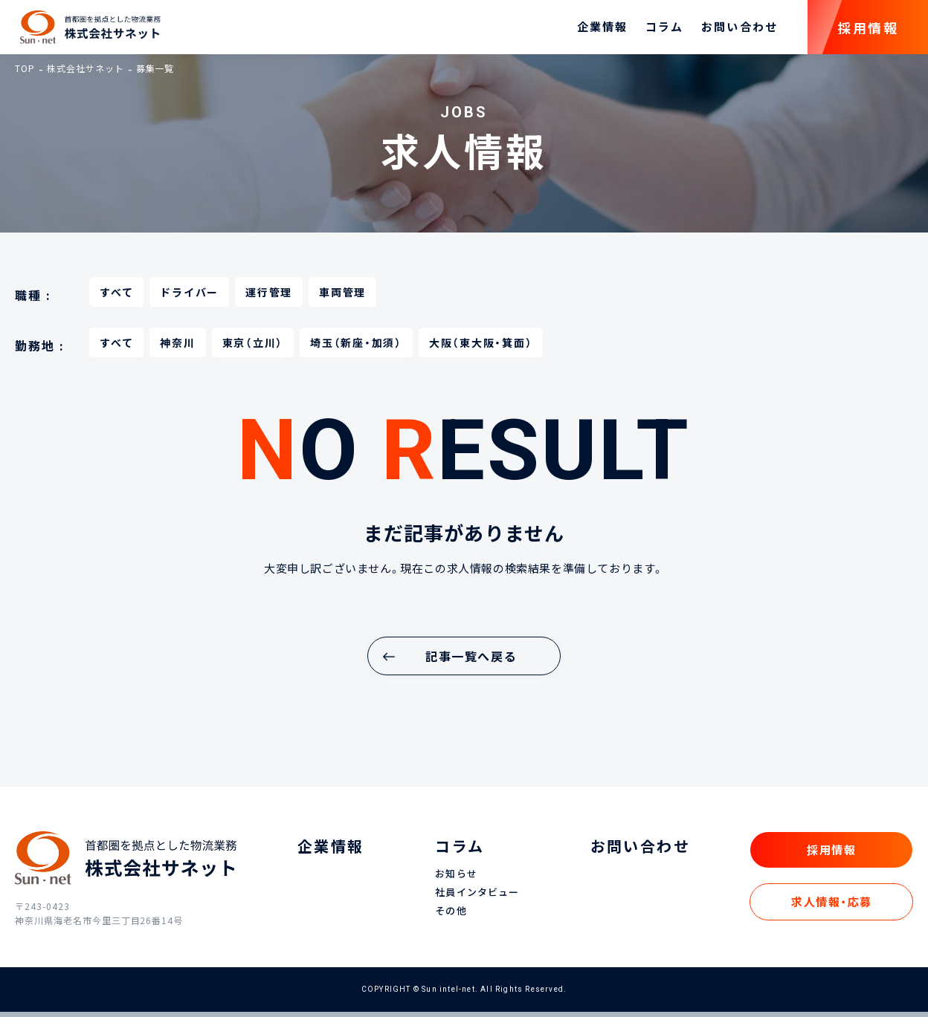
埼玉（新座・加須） (356, 347)
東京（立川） (253, 347)
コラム (664, 30)
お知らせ (456, 879)
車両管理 (342, 297)
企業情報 (602, 30)
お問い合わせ (739, 30)
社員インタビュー (476, 897)
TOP (25, 73)
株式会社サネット (85, 73)
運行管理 (268, 297)
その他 (450, 916)
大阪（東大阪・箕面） (481, 347)
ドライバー (189, 297)
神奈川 (177, 347)
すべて (116, 297)
